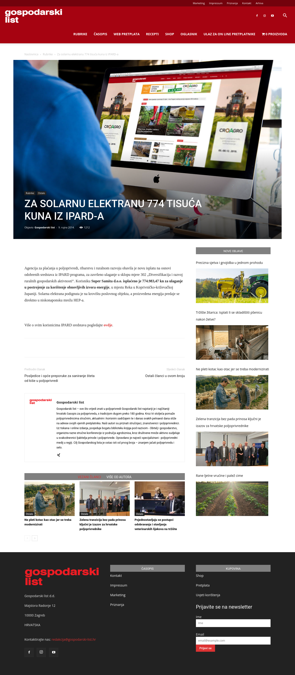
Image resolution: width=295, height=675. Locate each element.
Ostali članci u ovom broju (165, 376)
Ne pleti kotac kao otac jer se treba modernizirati (232, 369)
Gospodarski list (45, 227)
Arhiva (259, 3)
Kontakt (246, 3)
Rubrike (80, 34)
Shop (169, 34)
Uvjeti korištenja (208, 595)
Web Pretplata (127, 34)
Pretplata (203, 585)
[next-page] (35, 538)
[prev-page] (27, 538)
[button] (284, 16)
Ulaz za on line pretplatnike (229, 34)
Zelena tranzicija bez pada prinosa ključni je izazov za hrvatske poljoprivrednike (103, 524)
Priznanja (232, 3)
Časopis (100, 34)
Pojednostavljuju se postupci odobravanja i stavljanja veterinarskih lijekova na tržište (156, 524)
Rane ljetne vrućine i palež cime (219, 475)
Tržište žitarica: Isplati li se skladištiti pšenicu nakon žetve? (229, 315)
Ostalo (41, 193)
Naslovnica (31, 54)
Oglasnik (188, 34)
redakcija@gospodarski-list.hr (74, 639)
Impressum (215, 3)
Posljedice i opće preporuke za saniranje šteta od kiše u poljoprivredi (59, 378)
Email (200, 634)
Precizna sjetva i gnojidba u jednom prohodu (229, 262)
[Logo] (33, 15)
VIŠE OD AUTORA (118, 477)
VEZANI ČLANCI (89, 477)
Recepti (152, 34)
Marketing (199, 3)
